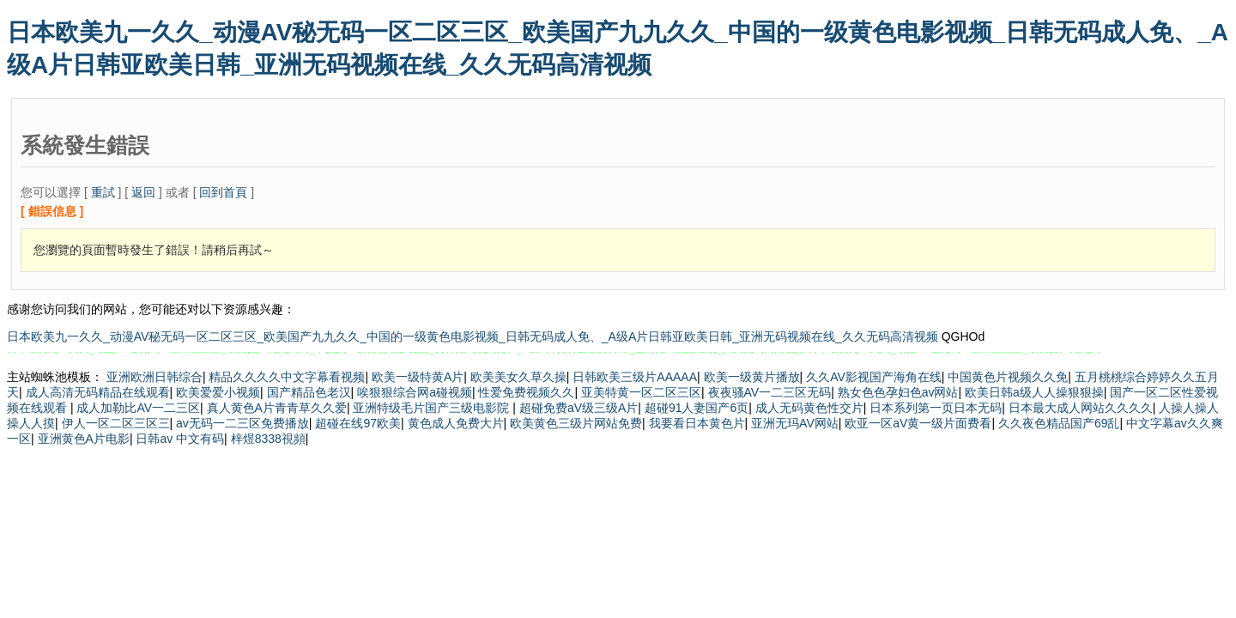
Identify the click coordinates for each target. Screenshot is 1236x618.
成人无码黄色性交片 (809, 408)
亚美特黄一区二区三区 (641, 392)
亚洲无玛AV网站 (795, 423)
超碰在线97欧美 (358, 423)
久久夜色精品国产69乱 (1059, 423)
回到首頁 (223, 192)
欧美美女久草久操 (518, 377)
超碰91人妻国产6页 (696, 408)
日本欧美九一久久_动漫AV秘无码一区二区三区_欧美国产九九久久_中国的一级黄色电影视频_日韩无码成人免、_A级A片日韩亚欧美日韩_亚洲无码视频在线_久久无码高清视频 (472, 336)
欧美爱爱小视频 (218, 392)
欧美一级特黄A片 (418, 377)
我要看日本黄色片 (697, 423)
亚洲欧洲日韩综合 (154, 377)
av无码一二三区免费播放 (242, 423)
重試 (103, 192)
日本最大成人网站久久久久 (1081, 408)
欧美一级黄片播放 (752, 377)
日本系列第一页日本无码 (935, 408)
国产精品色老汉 (309, 392)
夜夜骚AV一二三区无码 (770, 392)
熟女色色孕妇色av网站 (898, 392)
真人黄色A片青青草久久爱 (277, 408)
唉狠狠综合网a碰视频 (414, 392)
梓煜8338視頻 (268, 438)
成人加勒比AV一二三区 (138, 408)
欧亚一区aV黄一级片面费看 (918, 423)
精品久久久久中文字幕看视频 (287, 377)
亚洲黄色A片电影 (84, 438)
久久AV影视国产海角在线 (874, 377)
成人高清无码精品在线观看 (98, 392)
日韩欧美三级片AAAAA (635, 377)
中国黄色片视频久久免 (1008, 377)
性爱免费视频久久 (526, 392)
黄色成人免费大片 (456, 423)
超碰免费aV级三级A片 (578, 408)
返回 (143, 192)
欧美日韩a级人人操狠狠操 (1034, 392)
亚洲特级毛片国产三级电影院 (432, 408)
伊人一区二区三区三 (116, 423)
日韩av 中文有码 (180, 438)
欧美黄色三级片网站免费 (576, 423)
